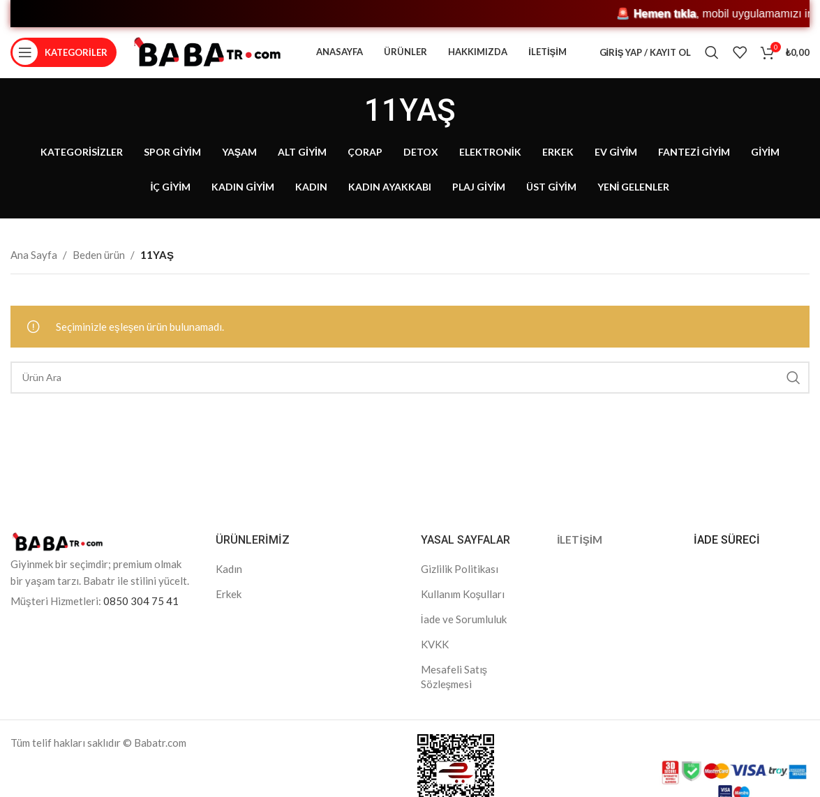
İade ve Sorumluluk (464, 631)
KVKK (435, 656)
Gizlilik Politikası (459, 581)
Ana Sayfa (33, 267)
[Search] (712, 59)
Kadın (229, 581)
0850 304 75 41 (141, 613)
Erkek (228, 606)
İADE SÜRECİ (727, 552)
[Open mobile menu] (63, 59)
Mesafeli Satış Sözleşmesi (454, 689)
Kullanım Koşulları (463, 606)
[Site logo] (207, 58)
